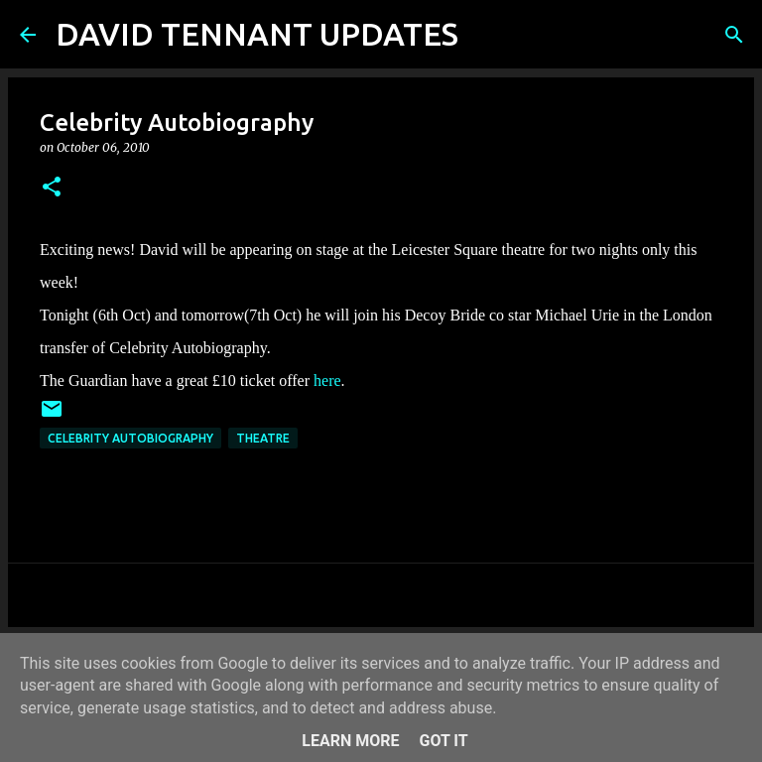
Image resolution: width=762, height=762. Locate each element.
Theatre (263, 438)
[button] (52, 188)
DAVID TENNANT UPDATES (257, 34)
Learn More (350, 740)
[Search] (486, 35)
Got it (443, 740)
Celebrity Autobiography (130, 438)
